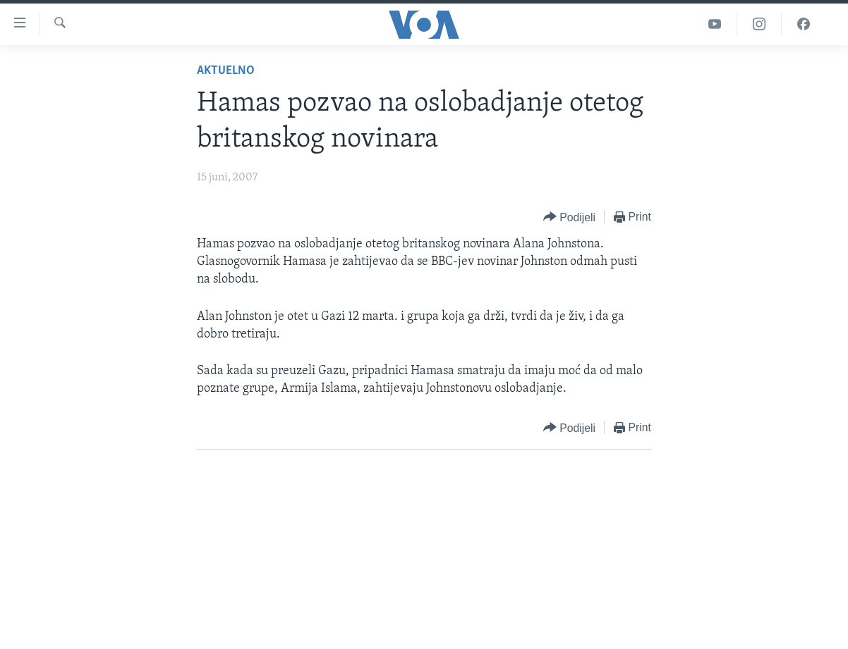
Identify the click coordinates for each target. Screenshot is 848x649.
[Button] (569, 217)
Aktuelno (226, 71)
